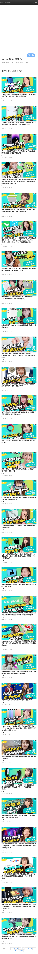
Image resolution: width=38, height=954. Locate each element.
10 (34, 948)
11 (16, 950)
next (21, 950)
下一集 (31, 55)
